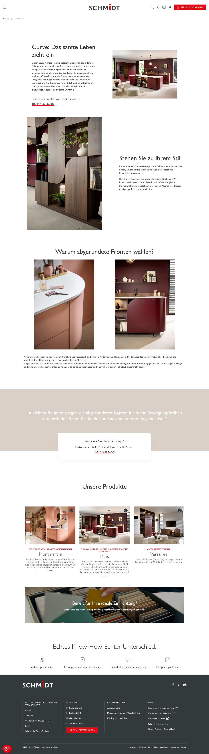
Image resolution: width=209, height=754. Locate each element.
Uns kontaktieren (73, 718)
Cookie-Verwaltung (145, 747)
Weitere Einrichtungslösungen (38, 720)
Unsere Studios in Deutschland (161, 729)
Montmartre (50, 554)
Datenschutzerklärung (161, 747)
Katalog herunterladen (117, 718)
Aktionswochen (114, 708)
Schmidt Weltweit (156, 724)
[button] (7, 749)
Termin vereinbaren (192, 7)
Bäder (27, 726)
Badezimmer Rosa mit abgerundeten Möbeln (50, 549)
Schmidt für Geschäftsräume (37, 731)
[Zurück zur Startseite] (104, 7)
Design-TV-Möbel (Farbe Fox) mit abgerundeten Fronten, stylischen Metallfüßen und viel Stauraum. (158, 560)
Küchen (28, 710)
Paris (104, 556)
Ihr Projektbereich (74, 708)
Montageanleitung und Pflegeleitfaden (123, 713)
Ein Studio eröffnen (156, 718)
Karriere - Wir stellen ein (159, 713)
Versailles (158, 554)
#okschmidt (175, 747)
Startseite (6, 19)
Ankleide (29, 715)
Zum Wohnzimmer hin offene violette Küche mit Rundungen (104, 550)
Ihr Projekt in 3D (73, 713)
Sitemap (183, 747)
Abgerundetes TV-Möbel (158, 549)
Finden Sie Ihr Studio (75, 723)
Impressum (132, 747)
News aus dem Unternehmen (161, 708)
